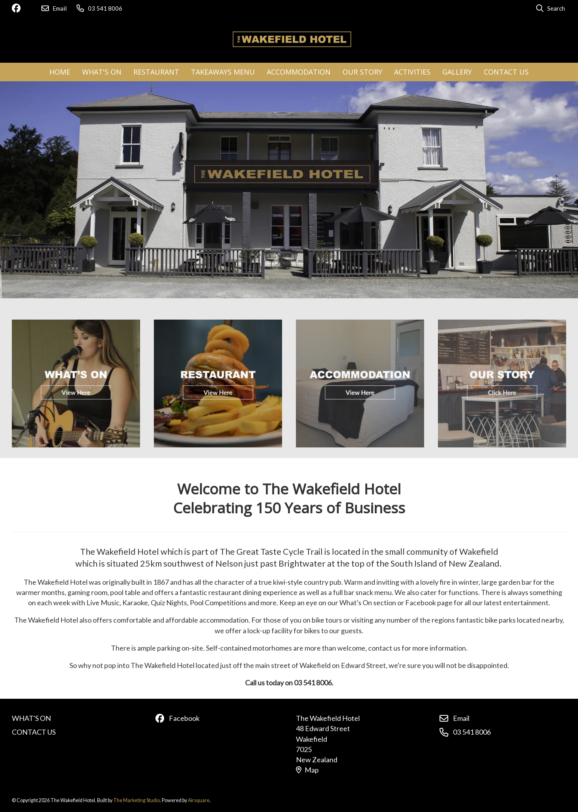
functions (463, 592)
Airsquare (199, 800)
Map (307, 769)
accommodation (224, 620)
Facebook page (429, 602)
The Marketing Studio (136, 800)
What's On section (367, 602)
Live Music (103, 602)
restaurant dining (235, 592)
